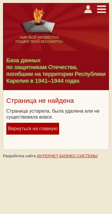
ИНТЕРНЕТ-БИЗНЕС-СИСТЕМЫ (67, 156)
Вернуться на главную (32, 128)
